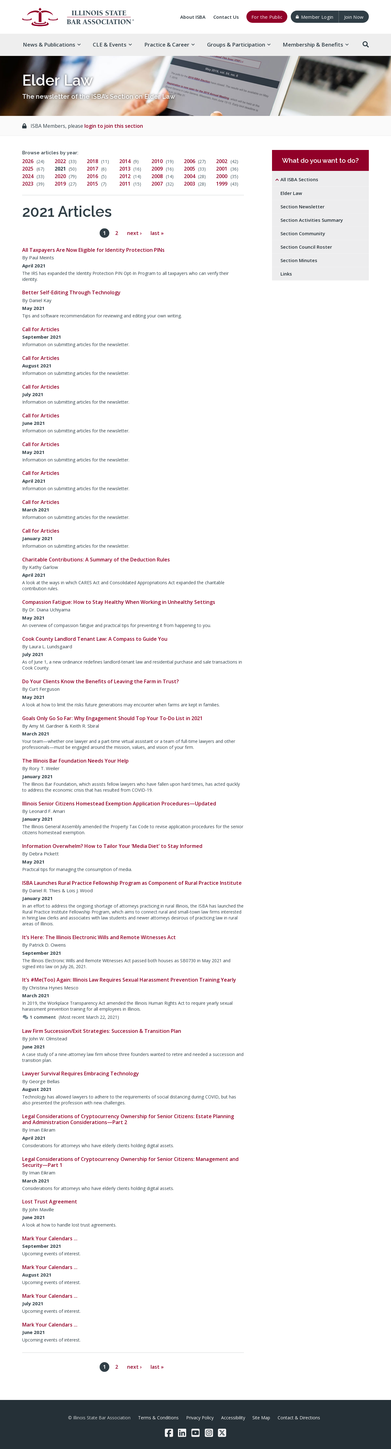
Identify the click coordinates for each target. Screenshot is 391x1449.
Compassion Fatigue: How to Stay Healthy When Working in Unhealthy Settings (118, 602)
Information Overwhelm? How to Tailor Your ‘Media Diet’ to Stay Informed (112, 846)
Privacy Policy (200, 1418)
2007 (157, 183)
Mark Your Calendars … (49, 1238)
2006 (189, 161)
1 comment (39, 1017)
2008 (157, 176)
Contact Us (226, 17)
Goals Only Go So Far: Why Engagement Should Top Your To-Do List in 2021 (112, 718)
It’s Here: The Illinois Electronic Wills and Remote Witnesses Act (99, 937)
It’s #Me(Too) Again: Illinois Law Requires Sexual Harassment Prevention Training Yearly (129, 979)
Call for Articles (40, 329)
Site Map (261, 1418)
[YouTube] (195, 1432)
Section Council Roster (306, 247)
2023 (27, 183)
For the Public (266, 17)
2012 (125, 176)
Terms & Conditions (158, 1418)
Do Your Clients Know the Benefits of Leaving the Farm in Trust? (100, 681)
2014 (125, 161)
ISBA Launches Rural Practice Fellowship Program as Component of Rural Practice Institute (132, 882)
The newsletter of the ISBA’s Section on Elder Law (98, 96)
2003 (189, 183)
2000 (221, 176)
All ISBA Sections (299, 179)
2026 (27, 161)
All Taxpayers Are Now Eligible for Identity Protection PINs (93, 249)
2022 (60, 161)
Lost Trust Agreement (49, 1201)
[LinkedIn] (182, 1432)
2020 (60, 176)
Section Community (302, 233)
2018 (92, 161)
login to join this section (113, 125)
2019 (60, 183)
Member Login (314, 17)
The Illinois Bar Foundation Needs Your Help (75, 760)
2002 (221, 161)
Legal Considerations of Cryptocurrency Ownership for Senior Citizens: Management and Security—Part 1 (130, 1162)
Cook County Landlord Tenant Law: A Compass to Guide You (94, 638)
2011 (125, 183)
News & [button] (52, 44)
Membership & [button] (316, 44)
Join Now (354, 17)
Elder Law (291, 193)
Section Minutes (298, 260)
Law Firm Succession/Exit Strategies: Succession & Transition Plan (101, 1031)
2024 (27, 176)
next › (134, 233)
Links (286, 274)
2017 (92, 168)
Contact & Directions (299, 1418)
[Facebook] (169, 1432)
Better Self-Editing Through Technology (71, 292)
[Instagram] (209, 1432)
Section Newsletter (302, 206)
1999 (221, 183)
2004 (189, 176)
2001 (221, 168)
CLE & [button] (112, 44)
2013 (125, 168)
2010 (157, 161)
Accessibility (233, 1418)
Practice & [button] (169, 44)
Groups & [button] (238, 44)
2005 (189, 168)
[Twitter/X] (222, 1432)
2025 (27, 168)
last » (157, 233)
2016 (92, 176)
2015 (92, 183)
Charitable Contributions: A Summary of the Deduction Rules (96, 559)
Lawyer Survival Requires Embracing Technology (80, 1073)
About (192, 17)
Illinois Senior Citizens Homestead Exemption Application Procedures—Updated (119, 803)
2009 (157, 168)
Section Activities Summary (311, 220)
